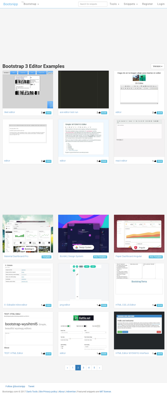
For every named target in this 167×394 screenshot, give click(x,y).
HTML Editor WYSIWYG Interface (132, 353)
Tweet (31, 386)
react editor (121, 160)
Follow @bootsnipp (15, 386)
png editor (65, 304)
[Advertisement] (56, 34)
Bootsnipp (10, 4)
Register (147, 4)
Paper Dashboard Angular (129, 256)
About (62, 391)
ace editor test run (69, 112)
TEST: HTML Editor (13, 353)
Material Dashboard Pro (16, 256)
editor (118, 112)
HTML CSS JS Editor (126, 304)
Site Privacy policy (48, 391)
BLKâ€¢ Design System (71, 256)
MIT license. (106, 391)
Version (157, 66)
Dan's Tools (32, 391)
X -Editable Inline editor (15, 304)
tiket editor (9, 112)
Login (161, 4)
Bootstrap (30, 3)
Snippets (131, 4)
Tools (114, 4)
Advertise (71, 391)
